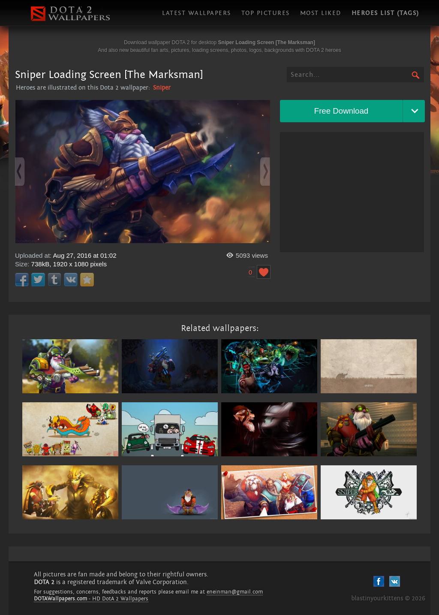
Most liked (320, 13)
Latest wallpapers (196, 13)
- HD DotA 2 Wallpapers (91, 599)
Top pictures (265, 13)
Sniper (162, 87)
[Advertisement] (352, 192)
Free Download (341, 110)
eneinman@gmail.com (235, 592)
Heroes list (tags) (385, 13)
